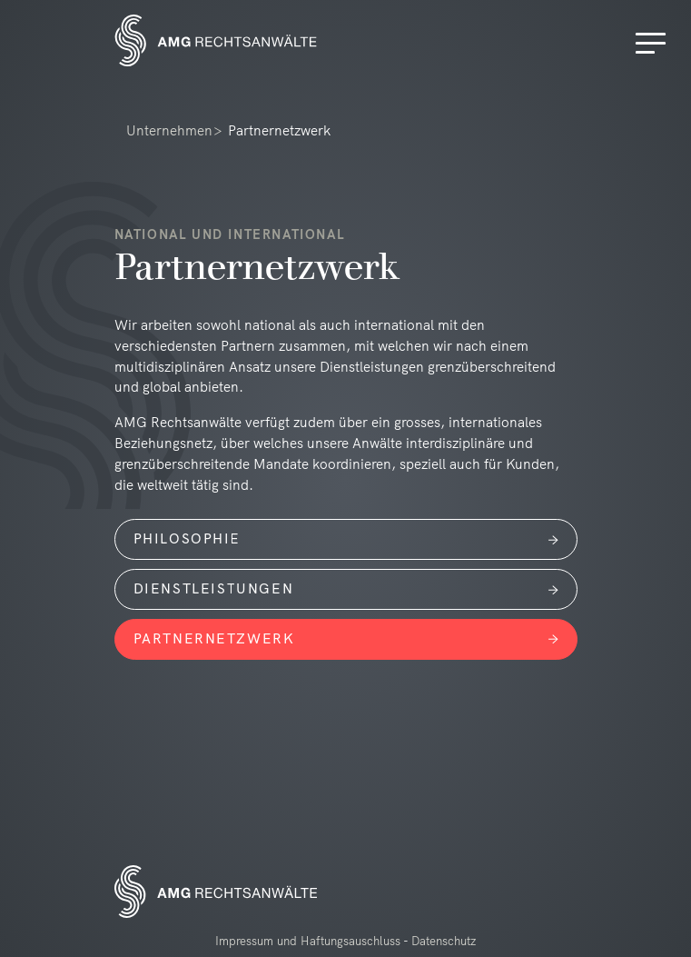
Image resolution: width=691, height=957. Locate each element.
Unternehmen (169, 130)
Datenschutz (443, 940)
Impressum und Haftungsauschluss (307, 940)
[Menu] (654, 44)
